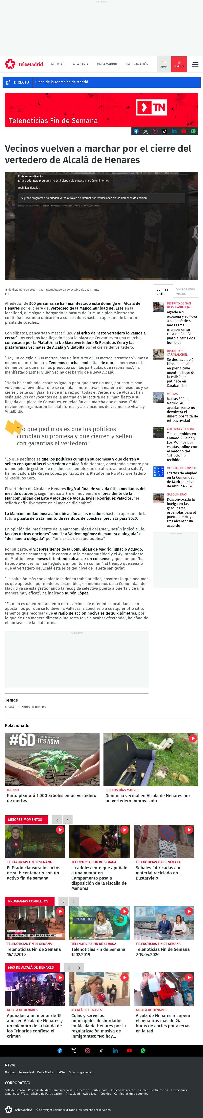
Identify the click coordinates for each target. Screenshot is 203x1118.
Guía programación (81, 1072)
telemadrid (18, 1110)
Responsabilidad (39, 1090)
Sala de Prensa (15, 1090)
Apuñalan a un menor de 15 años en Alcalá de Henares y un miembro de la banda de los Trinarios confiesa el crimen (35, 989)
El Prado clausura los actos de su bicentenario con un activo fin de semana (35, 841)
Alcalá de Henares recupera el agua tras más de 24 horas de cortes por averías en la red (164, 989)
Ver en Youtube (129, 1051)
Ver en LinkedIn (115, 1051)
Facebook (136, 131)
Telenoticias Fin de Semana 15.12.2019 (35, 923)
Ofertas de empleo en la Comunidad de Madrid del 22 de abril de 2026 (158, 471)
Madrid (13, 790)
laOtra (62, 1072)
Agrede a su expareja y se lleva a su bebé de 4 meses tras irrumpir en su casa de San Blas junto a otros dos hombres (158, 307)
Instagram (155, 131)
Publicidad (99, 1090)
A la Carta (80, 64)
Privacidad (73, 1093)
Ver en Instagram (88, 1051)
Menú (195, 64)
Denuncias (39, 707)
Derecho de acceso (122, 1090)
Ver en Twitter (74, 1051)
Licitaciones (179, 1090)
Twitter (145, 131)
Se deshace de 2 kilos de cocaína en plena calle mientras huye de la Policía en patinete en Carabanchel (158, 354)
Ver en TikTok (101, 1051)
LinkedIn (174, 131)
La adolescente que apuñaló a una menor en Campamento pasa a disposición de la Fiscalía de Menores (99, 841)
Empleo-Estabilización (153, 1090)
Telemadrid (26, 1072)
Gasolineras (177, 494)
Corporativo (17, 1083)
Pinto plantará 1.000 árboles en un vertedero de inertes (52, 759)
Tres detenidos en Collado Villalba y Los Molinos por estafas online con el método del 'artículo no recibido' (158, 432)
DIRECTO (21, 82)
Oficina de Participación (47, 1093)
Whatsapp (193, 131)
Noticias (57, 64)
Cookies (106, 1093)
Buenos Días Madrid (122, 790)
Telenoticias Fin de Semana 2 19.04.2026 (164, 923)
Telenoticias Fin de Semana (29, 862)
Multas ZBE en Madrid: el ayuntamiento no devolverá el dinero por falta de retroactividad (158, 397)
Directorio (82, 1090)
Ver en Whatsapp (143, 1051)
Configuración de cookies (131, 1093)
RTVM (10, 1065)
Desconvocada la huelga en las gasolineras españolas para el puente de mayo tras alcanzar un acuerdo (158, 498)
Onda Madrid (107, 64)
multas (172, 394)
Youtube (184, 131)
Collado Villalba (180, 428)
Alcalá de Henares (17, 707)
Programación (136, 64)
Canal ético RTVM (16, 1093)
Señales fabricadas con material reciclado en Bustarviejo (164, 841)
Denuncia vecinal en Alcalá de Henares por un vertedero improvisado (150, 759)
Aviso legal (90, 1093)
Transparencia (63, 1090)
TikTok (164, 131)
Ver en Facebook (60, 1051)
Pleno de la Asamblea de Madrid (61, 82)
